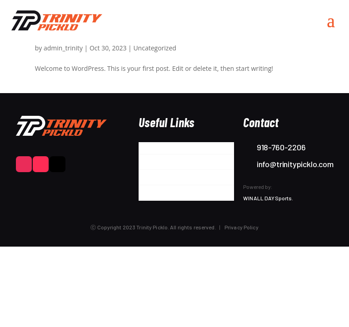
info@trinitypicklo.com (295, 164)
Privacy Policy (241, 227)
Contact (153, 194)
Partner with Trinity (171, 163)
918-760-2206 (281, 147)
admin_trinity (63, 48)
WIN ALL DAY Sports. (268, 198)
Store (148, 179)
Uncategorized (154, 48)
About (149, 148)
